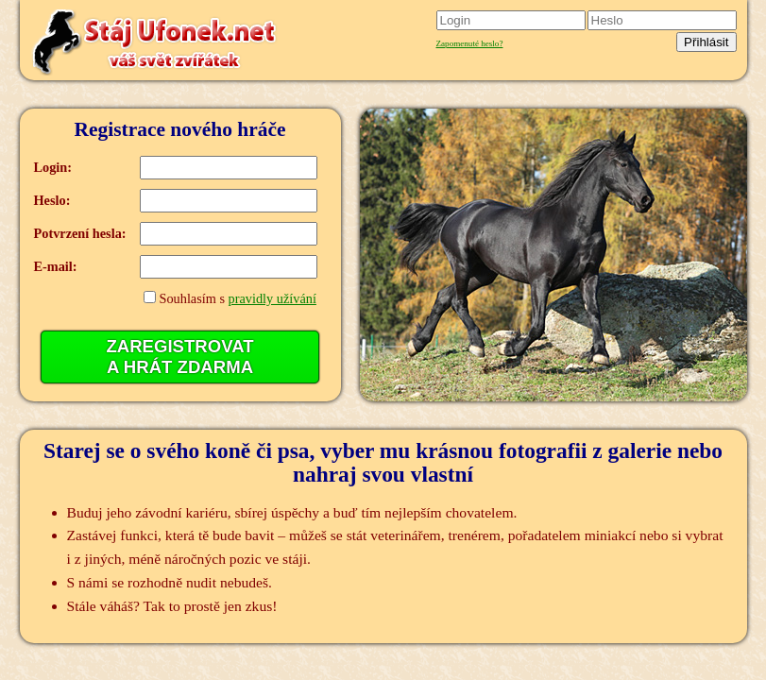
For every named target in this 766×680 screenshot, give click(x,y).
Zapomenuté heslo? (469, 43)
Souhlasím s (237, 298)
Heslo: (52, 200)
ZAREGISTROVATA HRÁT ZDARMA (179, 356)
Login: (53, 167)
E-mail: (55, 266)
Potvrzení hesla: (80, 233)
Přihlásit (706, 42)
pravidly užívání (272, 298)
